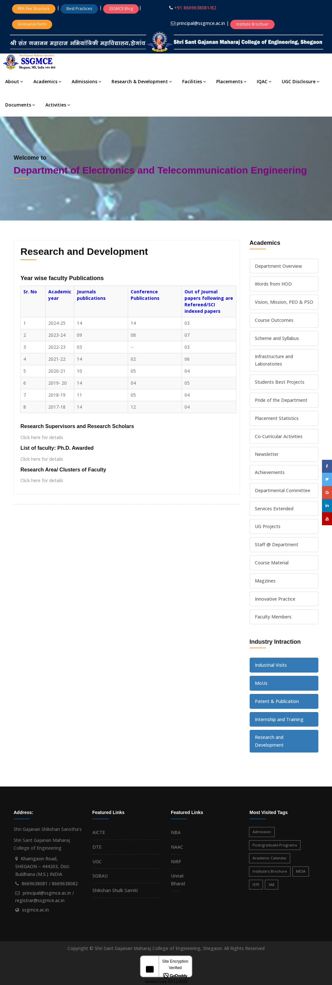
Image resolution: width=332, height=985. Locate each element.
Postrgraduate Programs (275, 845)
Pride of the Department (281, 400)
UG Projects (267, 526)
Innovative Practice (275, 599)
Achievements (270, 472)
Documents (20, 105)
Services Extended (274, 508)
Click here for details (41, 437)
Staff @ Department (276, 544)
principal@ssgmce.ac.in (201, 23)
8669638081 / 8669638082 (50, 883)
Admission (262, 831)
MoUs (261, 683)
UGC (97, 861)
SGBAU (100, 876)
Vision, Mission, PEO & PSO (284, 302)
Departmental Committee (282, 490)
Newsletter (267, 454)
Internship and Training (279, 719)
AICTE (98, 832)
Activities (57, 105)
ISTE (256, 884)
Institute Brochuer (252, 24)
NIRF (176, 861)
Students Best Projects (279, 382)
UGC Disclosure (300, 81)
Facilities (194, 81)
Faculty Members (273, 617)
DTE (96, 847)
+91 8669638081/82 (195, 8)
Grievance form (32, 24)
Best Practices (79, 8)
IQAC (264, 81)
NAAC (177, 847)
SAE (271, 884)
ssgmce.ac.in (35, 910)
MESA (300, 871)
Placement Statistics (277, 418)
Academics (47, 81)
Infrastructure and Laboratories (274, 360)
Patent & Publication (277, 701)
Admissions (86, 81)
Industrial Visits (271, 665)
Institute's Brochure (270, 871)
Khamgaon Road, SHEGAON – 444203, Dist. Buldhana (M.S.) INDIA (42, 866)
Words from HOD (273, 284)
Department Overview (278, 266)
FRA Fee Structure (34, 8)
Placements (231, 81)
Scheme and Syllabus (277, 338)
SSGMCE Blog (121, 8)
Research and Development (269, 741)
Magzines (265, 581)
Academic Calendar (270, 857)
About (14, 81)
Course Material (272, 563)
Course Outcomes (274, 320)
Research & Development (142, 81)
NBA (176, 832)
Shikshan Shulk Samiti (115, 890)
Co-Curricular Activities (278, 436)
